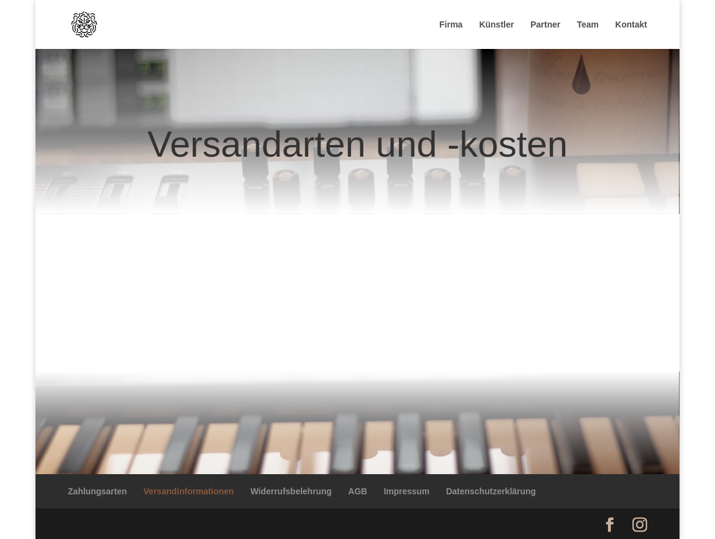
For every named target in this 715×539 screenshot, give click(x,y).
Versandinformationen (189, 491)
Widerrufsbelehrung (291, 491)
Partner (545, 24)
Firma (450, 24)
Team (588, 24)
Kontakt (631, 24)
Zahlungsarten (97, 491)
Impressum (406, 491)
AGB (357, 491)
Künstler (496, 24)
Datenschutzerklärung (491, 491)
